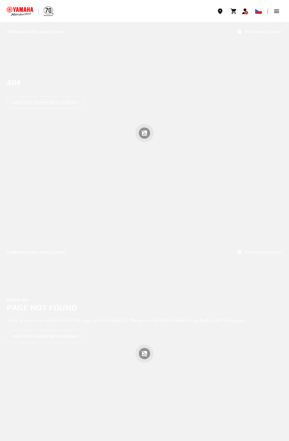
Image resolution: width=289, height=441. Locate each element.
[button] (276, 11)
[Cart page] (233, 11)
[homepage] (20, 11)
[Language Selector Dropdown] (258, 11)
